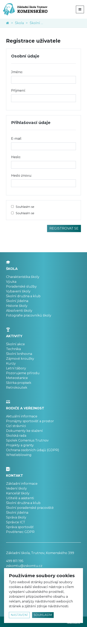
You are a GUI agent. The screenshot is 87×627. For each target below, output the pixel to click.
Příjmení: (18, 90)
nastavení (19, 615)
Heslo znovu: (21, 175)
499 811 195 (14, 561)
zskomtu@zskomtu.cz (24, 566)
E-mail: (16, 138)
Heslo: (16, 157)
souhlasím (43, 615)
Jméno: (17, 72)
